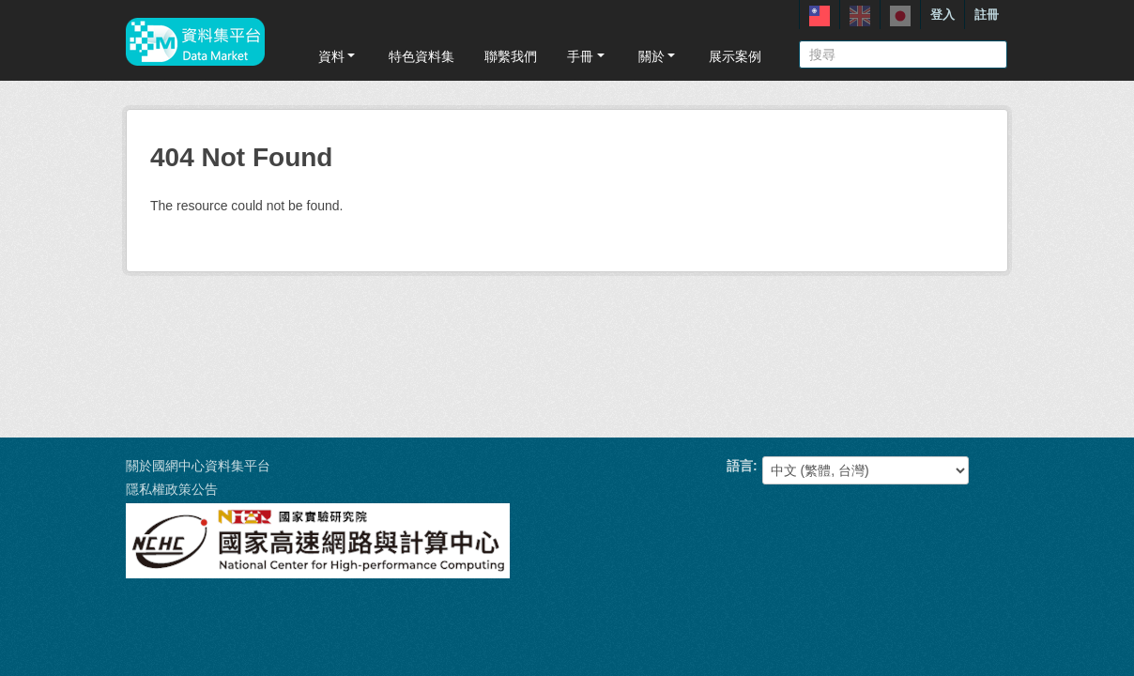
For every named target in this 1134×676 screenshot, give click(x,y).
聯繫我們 (510, 56)
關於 (658, 56)
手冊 (587, 56)
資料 (338, 56)
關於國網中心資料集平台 (198, 465)
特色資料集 (421, 56)
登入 (942, 15)
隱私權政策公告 (172, 489)
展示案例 (735, 56)
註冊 (986, 15)
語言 (740, 465)
